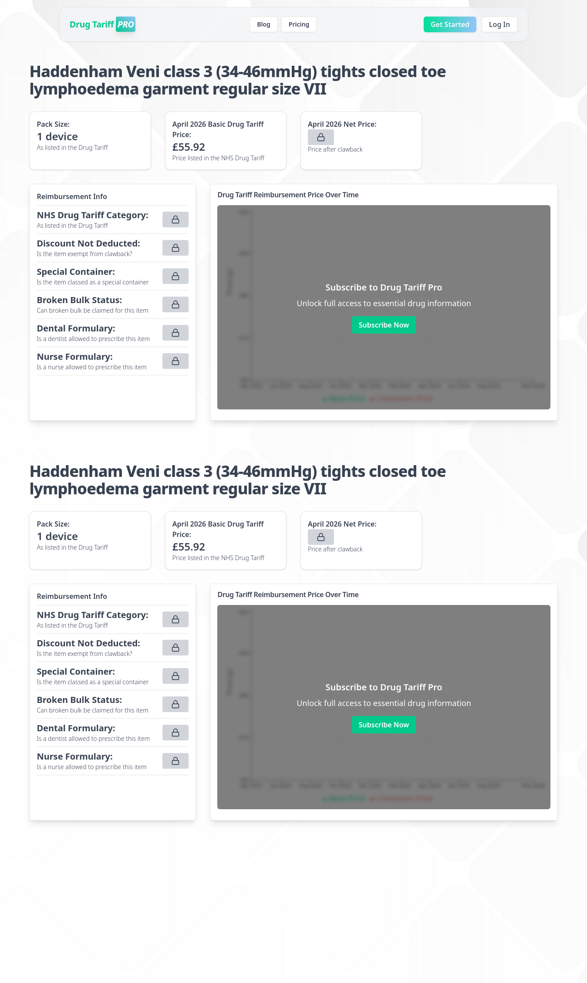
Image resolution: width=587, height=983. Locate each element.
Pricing (299, 24)
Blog (263, 24)
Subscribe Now (384, 325)
